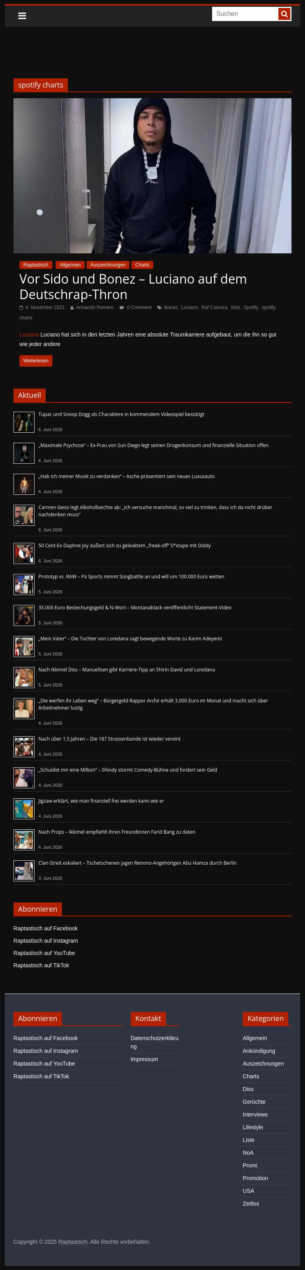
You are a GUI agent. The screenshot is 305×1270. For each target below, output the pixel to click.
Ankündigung (259, 1051)
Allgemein (70, 265)
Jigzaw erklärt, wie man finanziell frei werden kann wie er (101, 800)
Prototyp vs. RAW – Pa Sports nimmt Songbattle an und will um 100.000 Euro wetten (131, 576)
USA (248, 1191)
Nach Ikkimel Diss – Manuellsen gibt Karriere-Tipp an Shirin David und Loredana (127, 669)
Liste (249, 1140)
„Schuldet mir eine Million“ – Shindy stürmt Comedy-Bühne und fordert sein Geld (128, 769)
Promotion (255, 1178)
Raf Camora (214, 307)
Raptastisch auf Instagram (46, 940)
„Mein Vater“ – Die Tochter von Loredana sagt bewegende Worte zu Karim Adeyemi (130, 638)
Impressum (144, 1059)
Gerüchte (254, 1102)
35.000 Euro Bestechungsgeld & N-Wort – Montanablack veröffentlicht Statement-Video (135, 607)
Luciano (189, 307)
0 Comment (136, 307)
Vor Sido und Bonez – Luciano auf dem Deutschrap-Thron (133, 286)
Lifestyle (253, 1127)
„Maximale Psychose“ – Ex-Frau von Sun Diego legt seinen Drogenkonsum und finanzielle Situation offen (154, 445)
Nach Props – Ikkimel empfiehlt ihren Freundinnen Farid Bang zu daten (117, 832)
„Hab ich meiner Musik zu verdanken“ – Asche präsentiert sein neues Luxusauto (127, 476)
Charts (142, 265)
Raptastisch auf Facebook (46, 928)
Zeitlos (251, 1203)
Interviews (255, 1114)
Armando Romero (95, 307)
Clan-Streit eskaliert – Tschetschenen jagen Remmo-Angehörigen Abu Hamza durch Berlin (138, 863)
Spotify (251, 307)
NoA (248, 1152)
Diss (248, 1089)
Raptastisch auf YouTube (44, 953)
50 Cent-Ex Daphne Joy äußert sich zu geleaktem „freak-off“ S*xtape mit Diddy (125, 545)
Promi (250, 1165)
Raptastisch (35, 265)
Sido (235, 307)
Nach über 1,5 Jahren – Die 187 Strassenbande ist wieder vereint (110, 738)
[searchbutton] (284, 14)
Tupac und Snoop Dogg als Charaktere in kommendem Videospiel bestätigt (122, 414)
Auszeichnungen (108, 265)
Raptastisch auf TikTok (41, 965)
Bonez (171, 307)
